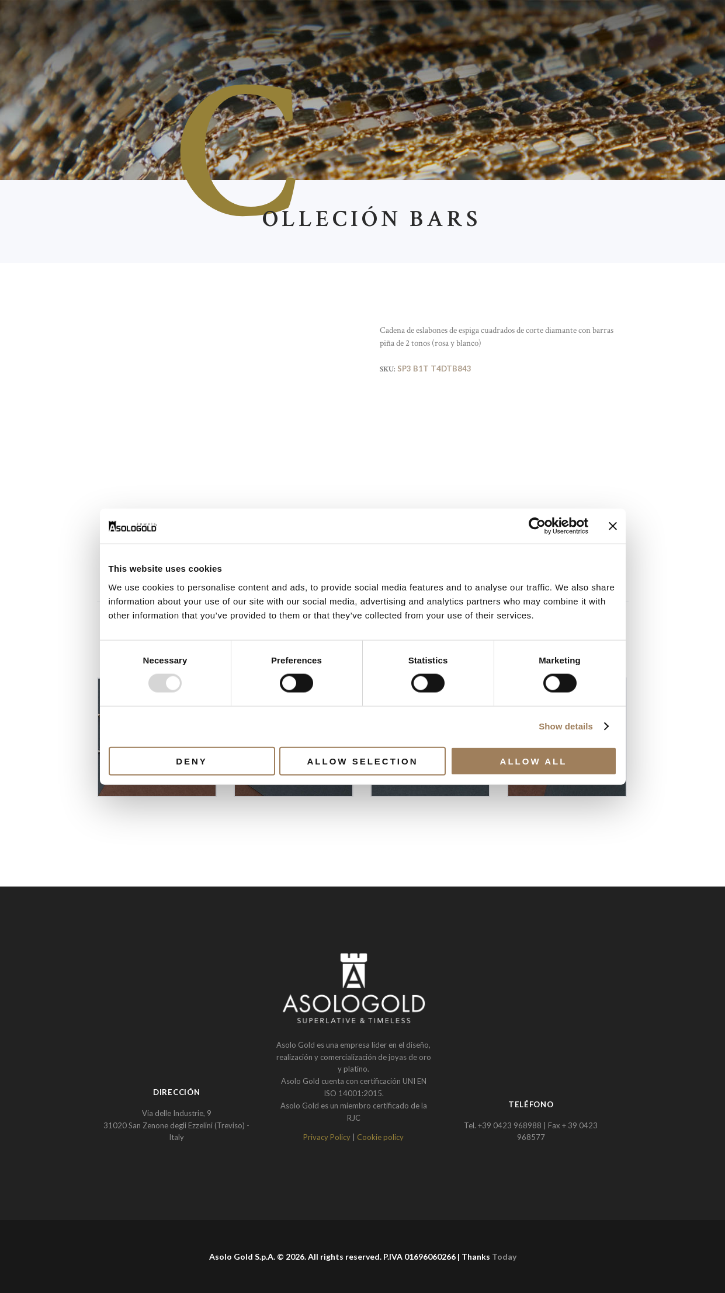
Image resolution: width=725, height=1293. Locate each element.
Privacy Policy (327, 1137)
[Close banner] (613, 526)
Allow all (533, 761)
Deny (191, 761)
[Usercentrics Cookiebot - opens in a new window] (537, 526)
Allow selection (362, 761)
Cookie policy (380, 1137)
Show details (566, 726)
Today (504, 1256)
